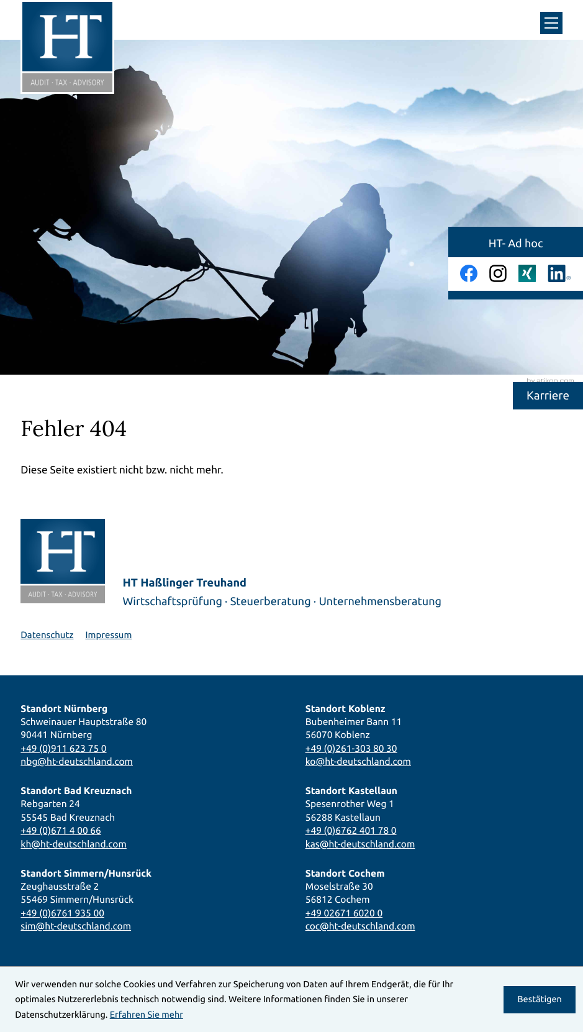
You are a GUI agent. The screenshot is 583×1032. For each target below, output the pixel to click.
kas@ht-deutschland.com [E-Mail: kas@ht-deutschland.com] (360, 844)
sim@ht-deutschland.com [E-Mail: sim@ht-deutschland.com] (75, 926)
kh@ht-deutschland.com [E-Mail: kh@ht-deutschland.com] (73, 844)
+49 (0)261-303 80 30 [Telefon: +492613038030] (351, 748)
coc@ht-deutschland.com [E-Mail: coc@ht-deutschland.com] (360, 926)
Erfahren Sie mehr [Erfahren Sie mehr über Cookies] (146, 1014)
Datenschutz (46, 634)
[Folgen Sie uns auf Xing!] (527, 273)
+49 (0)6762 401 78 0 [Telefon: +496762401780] (351, 830)
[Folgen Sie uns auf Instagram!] (498, 273)
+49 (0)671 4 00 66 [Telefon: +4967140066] (60, 830)
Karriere (548, 395)
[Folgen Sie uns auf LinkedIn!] (559, 273)
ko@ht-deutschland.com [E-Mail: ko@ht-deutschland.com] (358, 761)
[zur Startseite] (67, 47)
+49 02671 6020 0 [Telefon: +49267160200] (344, 913)
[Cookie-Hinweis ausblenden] (540, 999)
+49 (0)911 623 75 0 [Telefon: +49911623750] (63, 748)
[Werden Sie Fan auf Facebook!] (468, 273)
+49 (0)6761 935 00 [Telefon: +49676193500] (62, 913)
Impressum (108, 634)
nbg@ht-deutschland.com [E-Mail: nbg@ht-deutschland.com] (76, 761)
